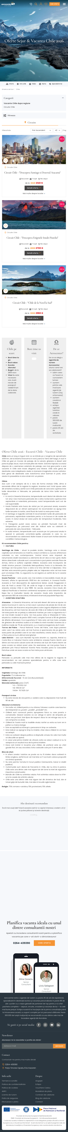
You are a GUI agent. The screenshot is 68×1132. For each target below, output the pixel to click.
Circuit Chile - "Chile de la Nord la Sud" (32, 302)
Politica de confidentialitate (14, 1084)
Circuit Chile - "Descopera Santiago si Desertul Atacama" (32, 172)
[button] (40, 4)
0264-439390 (21, 943)
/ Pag (64, 130)
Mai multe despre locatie (34, 193)
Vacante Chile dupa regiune (17, 103)
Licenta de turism (9, 1094)
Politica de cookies (10, 1088)
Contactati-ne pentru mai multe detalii (19, 1059)
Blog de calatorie (42, 1098)
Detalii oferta (34, 188)
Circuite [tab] (36, 122)
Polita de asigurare (10, 1098)
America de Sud (7, 89)
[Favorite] (45, 4)
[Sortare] (42, 130)
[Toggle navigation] (64, 4)
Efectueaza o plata (10, 1101)
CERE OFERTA (44, 943)
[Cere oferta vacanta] (54, 4)
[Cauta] (35, 4)
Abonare (59, 1046)
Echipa (38, 1084)
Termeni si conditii (9, 1081)
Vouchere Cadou (42, 1088)
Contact (39, 1101)
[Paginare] (58, 130)
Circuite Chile (9, 107)
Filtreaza (9, 115)
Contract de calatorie (44, 1094)
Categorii (8, 98)
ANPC (4, 1091)
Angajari (38, 1081)
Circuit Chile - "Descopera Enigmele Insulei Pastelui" (32, 237)
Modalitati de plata (43, 1091)
